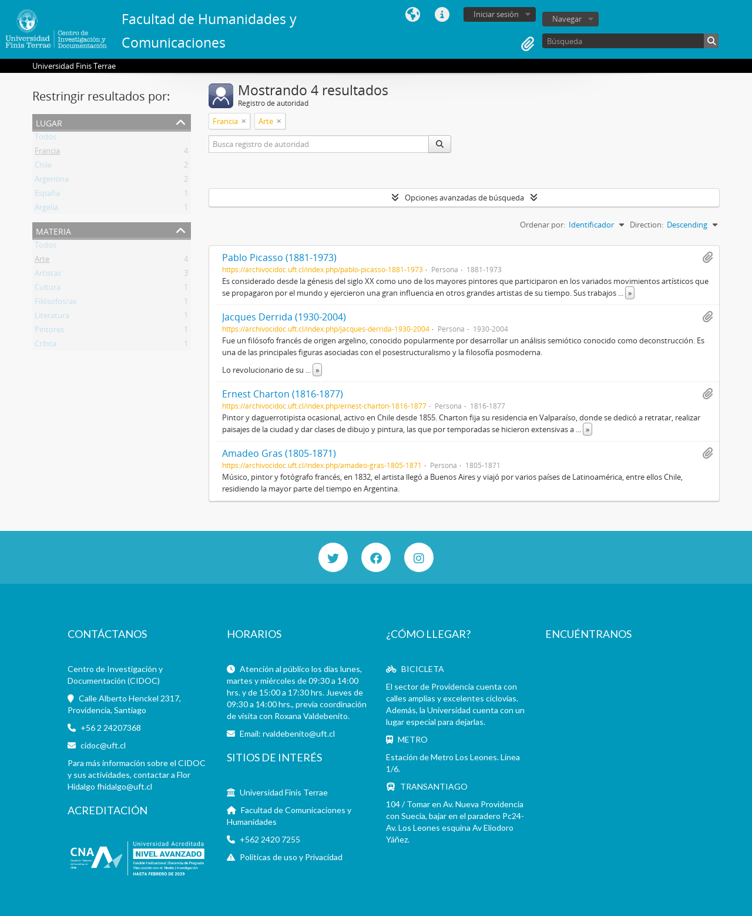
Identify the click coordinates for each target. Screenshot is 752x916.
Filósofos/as (55, 303)
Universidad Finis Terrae (284, 792)
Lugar (49, 122)
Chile (43, 167)
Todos (45, 138)
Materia (53, 230)
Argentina (52, 181)
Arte (42, 261)
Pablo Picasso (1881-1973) (279, 257)
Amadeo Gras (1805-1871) (279, 453)
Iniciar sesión (496, 14)
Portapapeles (527, 44)
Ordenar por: (542, 224)
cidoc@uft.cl (103, 745)
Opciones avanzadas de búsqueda (464, 197)
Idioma (412, 14)
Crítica (45, 345)
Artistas (48, 275)
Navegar (567, 19)
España (47, 195)
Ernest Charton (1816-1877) (282, 393)
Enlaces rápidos (441, 14)
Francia (47, 153)
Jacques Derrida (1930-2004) (284, 316)
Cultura (48, 289)
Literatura (52, 317)
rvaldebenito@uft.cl (299, 733)
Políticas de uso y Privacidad (291, 857)
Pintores (49, 331)
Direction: (646, 224)
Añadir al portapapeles (707, 257)
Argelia (46, 209)
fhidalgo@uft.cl (124, 786)
